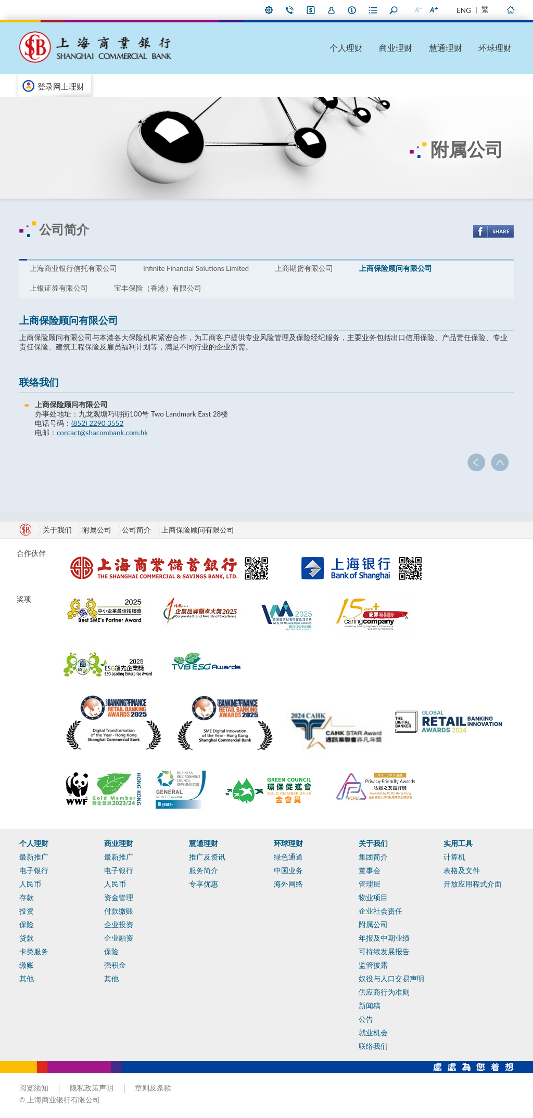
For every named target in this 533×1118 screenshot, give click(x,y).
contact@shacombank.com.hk (102, 432)
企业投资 (118, 924)
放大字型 (433, 10)
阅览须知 (33, 1088)
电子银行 (33, 870)
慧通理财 (445, 48)
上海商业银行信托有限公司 (73, 268)
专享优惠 (203, 884)
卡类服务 (33, 951)
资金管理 (118, 897)
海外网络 (288, 884)
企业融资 (118, 938)
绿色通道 (288, 857)
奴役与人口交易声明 (391, 978)
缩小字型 (417, 10)
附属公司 (96, 530)
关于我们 (373, 843)
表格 (373, 10)
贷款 (26, 938)
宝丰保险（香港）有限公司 (157, 288)
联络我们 (290, 10)
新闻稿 (369, 1006)
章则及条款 (153, 1088)
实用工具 (458, 843)
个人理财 (346, 48)
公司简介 (136, 530)
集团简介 (373, 857)
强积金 (115, 965)
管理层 (369, 884)
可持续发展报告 (384, 951)
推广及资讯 (207, 857)
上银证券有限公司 (59, 288)
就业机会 (373, 1033)
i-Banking (310, 10)
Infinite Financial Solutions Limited (196, 268)
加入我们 (331, 10)
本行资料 (352, 10)
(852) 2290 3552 (97, 423)
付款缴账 (118, 911)
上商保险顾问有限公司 (395, 268)
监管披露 (373, 965)
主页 (510, 10)
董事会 (369, 870)
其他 (26, 978)
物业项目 (373, 897)
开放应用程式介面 (472, 884)
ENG (463, 10)
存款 (26, 897)
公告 (366, 1019)
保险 (26, 924)
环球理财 (495, 48)
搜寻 (394, 10)
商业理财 (395, 48)
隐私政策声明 (91, 1088)
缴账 (26, 965)
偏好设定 (269, 10)
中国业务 (288, 870)
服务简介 (203, 870)
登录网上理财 (60, 86)
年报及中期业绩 (384, 938)
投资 (26, 911)
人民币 (30, 884)
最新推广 (33, 857)
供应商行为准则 (384, 992)
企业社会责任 (380, 911)
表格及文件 (461, 870)
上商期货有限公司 (304, 268)
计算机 (454, 857)
